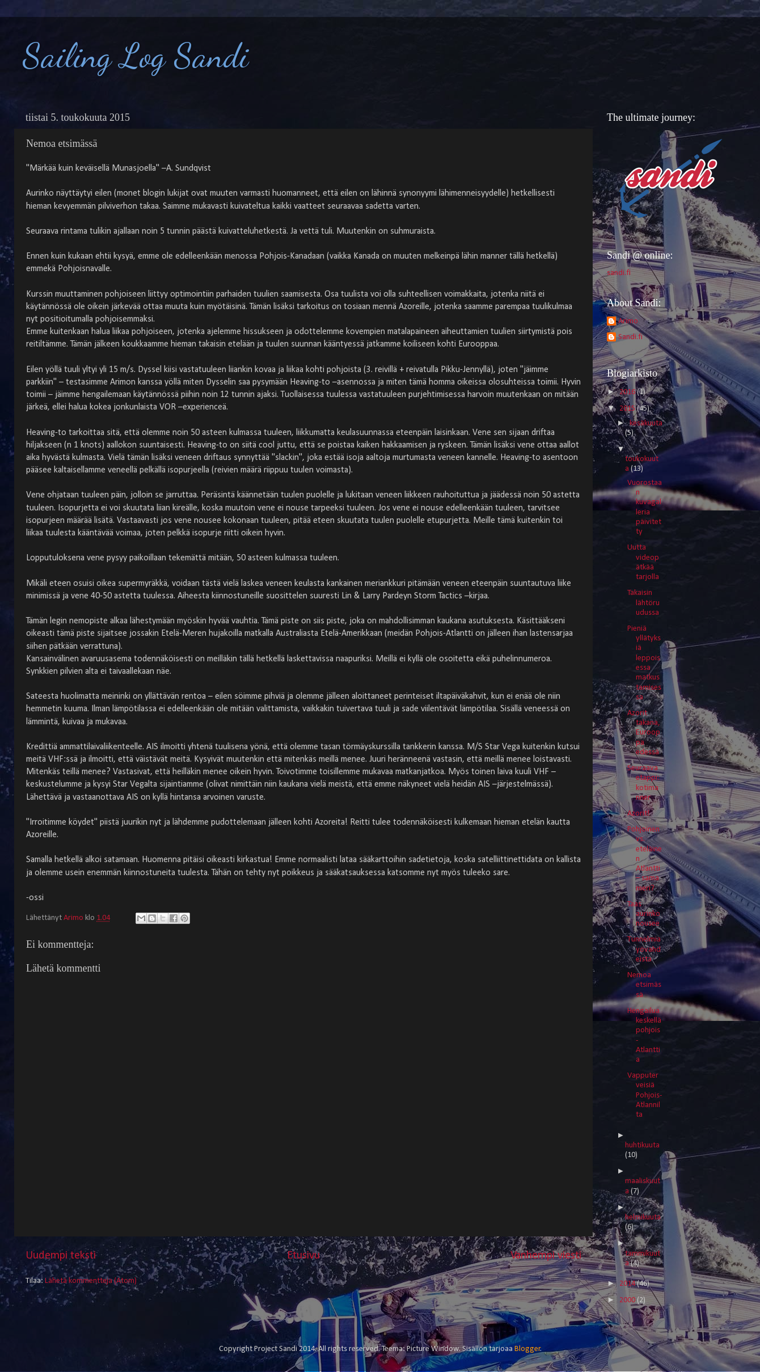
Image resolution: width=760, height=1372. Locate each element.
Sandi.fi (630, 337)
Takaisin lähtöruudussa (643, 603)
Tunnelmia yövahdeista (644, 949)
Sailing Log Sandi (135, 55)
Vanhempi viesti (545, 1255)
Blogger (527, 1349)
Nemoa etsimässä (644, 985)
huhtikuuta (642, 1145)
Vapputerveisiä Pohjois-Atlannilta (644, 1095)
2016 (628, 392)
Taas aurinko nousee (643, 914)
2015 (628, 408)
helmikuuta (643, 1217)
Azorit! (638, 813)
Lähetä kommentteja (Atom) (91, 1281)
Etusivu (303, 1255)
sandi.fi (619, 273)
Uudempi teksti (61, 1255)
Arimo (628, 321)
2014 (628, 1284)
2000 (628, 1300)
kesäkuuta (646, 423)
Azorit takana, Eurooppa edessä (643, 733)
